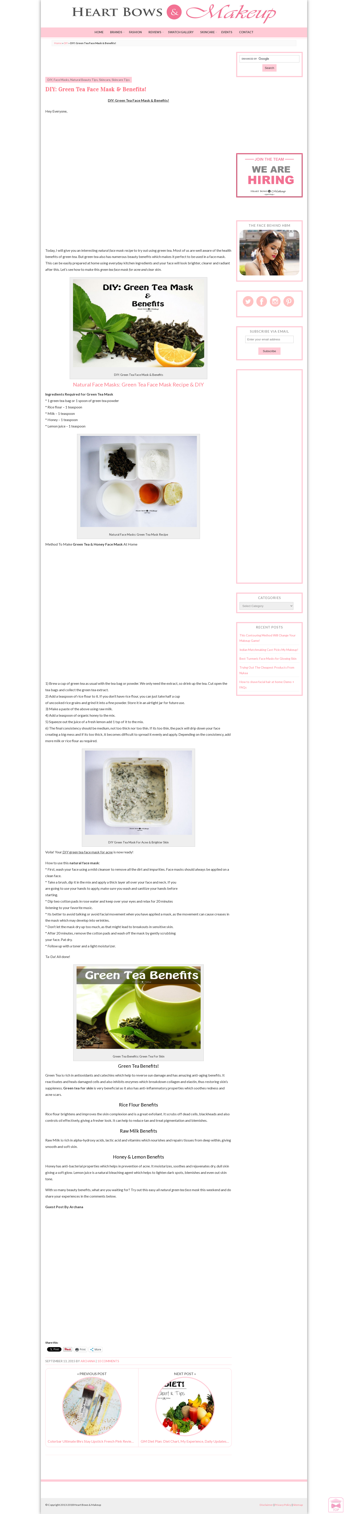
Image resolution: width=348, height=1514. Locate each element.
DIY (66, 43)
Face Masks (61, 80)
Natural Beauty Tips (84, 80)
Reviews (154, 32)
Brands (116, 32)
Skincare (207, 32)
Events (226, 32)
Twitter (248, 301)
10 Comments (108, 1361)
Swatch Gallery (181, 32)
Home (99, 32)
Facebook (261, 301)
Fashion (135, 32)
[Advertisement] (138, 62)
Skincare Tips (121, 80)
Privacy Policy (283, 1504)
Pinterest (288, 301)
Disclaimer (266, 1504)
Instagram (275, 301)
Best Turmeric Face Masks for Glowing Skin (268, 658)
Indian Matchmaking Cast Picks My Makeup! (268, 650)
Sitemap (298, 1504)
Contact (246, 32)
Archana (88, 1361)
